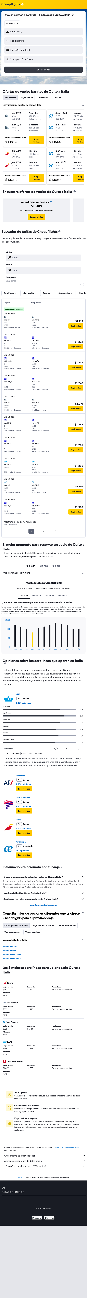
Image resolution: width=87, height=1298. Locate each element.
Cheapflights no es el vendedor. (45, 1155)
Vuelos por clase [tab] (32, 932)
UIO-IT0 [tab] (24, 595)
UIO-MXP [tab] (30, 566)
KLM (18, 694)
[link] (36, 217)
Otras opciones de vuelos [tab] (16, 925)
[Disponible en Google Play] (37, 1218)
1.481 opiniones (23, 703)
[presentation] (72, 14)
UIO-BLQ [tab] (56, 566)
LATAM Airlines (23, 797)
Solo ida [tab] (57, 97)
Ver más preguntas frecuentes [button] (43, 905)
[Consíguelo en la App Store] (49, 1218)
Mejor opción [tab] (27, 97)
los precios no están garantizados (67, 1147)
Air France (20, 775)
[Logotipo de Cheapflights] (10, 4)
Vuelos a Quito (9, 946)
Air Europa (21, 842)
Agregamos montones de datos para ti (45, 1161)
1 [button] (31, 531)
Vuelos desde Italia (12, 958)
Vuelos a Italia (9, 950)
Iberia (18, 820)
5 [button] (55, 531)
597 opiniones (22, 850)
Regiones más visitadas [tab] (43, 925)
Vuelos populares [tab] (12, 932)
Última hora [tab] (43, 97)
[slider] (82, 284)
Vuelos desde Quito (12, 954)
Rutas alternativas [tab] (67, 925)
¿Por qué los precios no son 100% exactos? (45, 1166)
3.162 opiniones (23, 828)
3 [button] (43, 531)
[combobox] (12, 23)
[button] (43, 31)
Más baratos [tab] (10, 97)
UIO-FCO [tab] (44, 566)
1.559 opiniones (23, 784)
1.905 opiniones (23, 806)
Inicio (20, 1177)
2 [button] (37, 531)
